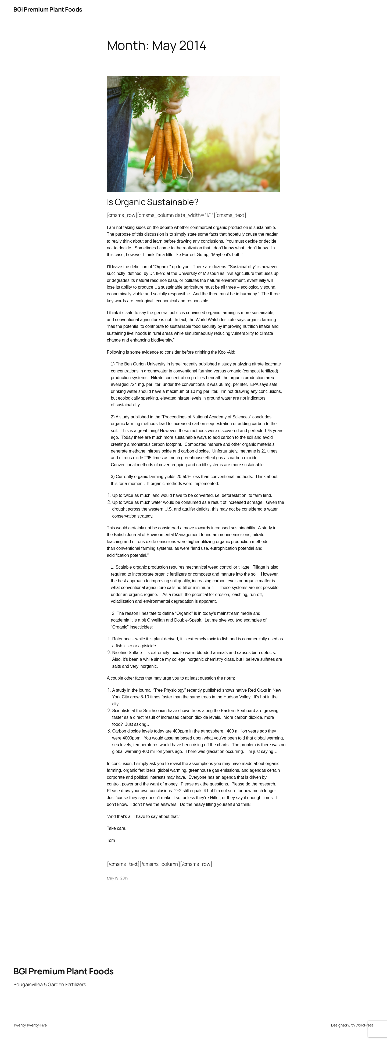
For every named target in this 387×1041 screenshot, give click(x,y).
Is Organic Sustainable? (153, 202)
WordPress (365, 1025)
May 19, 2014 (117, 878)
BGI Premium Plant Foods (47, 9)
